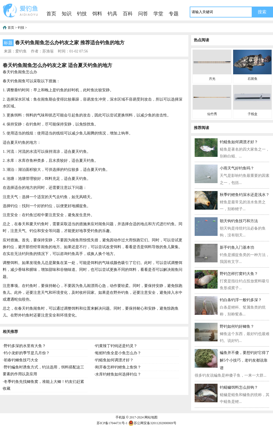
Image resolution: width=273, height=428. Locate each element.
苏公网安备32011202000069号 (152, 423)
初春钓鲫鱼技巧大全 (21, 360)
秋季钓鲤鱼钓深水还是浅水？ (244, 195)
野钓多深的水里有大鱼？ (25, 346)
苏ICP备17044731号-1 (112, 423)
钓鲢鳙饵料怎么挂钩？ (239, 387)
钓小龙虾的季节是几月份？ (27, 353)
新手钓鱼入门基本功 (237, 247)
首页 (51, 13)
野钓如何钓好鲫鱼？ (237, 326)
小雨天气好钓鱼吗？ (237, 168)
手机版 (120, 417)
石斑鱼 (252, 79)
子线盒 (252, 114)
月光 (212, 79)
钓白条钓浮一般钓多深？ (241, 300)
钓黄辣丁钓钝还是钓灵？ (116, 346)
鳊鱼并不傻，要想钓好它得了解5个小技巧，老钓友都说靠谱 (244, 360)
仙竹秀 (212, 114)
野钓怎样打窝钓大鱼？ (239, 274)
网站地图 (151, 417)
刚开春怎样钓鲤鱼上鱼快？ (118, 367)
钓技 (82, 13)
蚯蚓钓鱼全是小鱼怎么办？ (118, 353)
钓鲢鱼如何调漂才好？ (114, 360)
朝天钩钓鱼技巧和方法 (239, 221)
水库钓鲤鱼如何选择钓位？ (118, 374)
